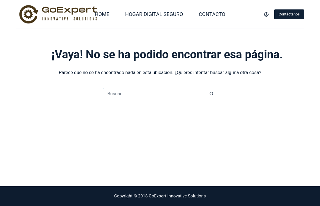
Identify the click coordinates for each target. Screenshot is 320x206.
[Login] (266, 14)
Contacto (212, 14)
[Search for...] (154, 93)
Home (102, 14)
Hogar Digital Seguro (154, 14)
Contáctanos (289, 14)
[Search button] (211, 93)
